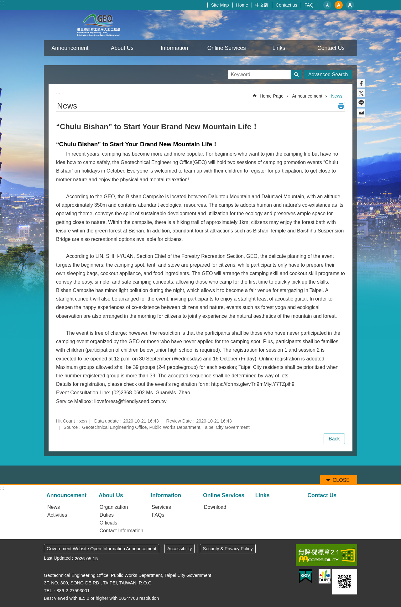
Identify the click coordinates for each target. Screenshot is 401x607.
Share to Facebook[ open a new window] (361, 83)
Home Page (272, 96)
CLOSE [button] (341, 480)
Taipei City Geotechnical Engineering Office (99, 25)
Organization (114, 507)
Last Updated (57, 558)
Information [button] (174, 48)
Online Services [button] (226, 48)
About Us (111, 495)
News (336, 96)
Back (334, 438)
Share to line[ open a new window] (361, 103)
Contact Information (121, 530)
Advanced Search (328, 74)
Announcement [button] (69, 48)
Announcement (307, 96)
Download (215, 507)
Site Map (220, 5)
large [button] (350, 5)
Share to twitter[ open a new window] (361, 93)
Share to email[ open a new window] (361, 113)
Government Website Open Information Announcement (101, 548)
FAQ (309, 5)
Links (278, 48)
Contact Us (331, 48)
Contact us (286, 5)
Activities (57, 515)
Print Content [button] (341, 106)
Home (242, 5)
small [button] (327, 5)
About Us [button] (122, 48)
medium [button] (339, 5)
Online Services (223, 495)
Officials (108, 522)
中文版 (261, 5)
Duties (107, 515)
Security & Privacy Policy (228, 548)
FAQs (158, 515)
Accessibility (179, 548)
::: (2, 2)
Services (161, 507)
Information (166, 495)
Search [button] (296, 74)
